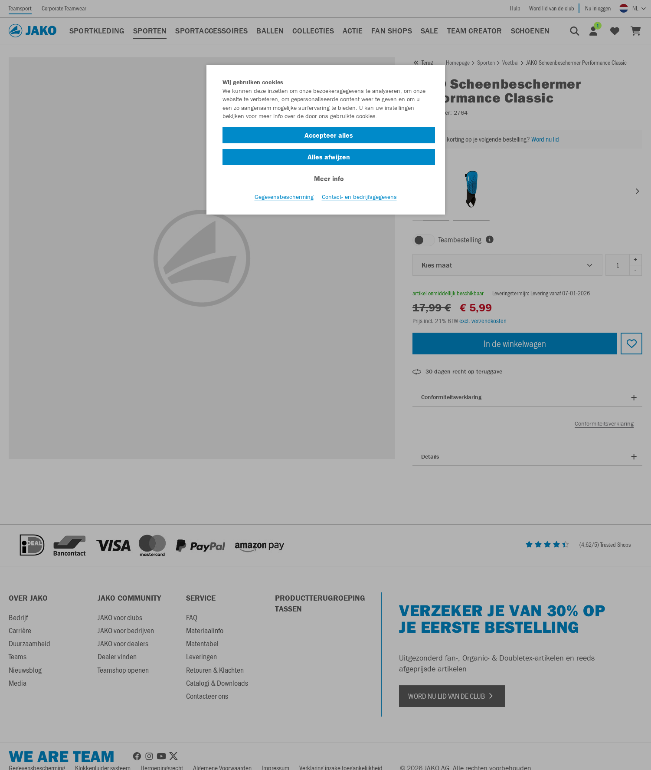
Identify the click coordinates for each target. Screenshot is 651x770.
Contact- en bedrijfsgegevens (359, 200)
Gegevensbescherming (284, 200)
